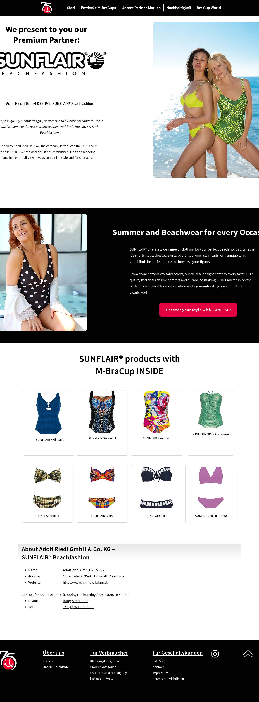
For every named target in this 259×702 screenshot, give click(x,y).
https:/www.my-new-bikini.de (86, 582)
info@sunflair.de (75, 600)
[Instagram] (215, 653)
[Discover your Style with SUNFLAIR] (198, 310)
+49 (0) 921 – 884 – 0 (78, 606)
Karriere (48, 661)
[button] (98, 7)
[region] (48, 423)
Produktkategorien (103, 667)
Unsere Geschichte (56, 667)
